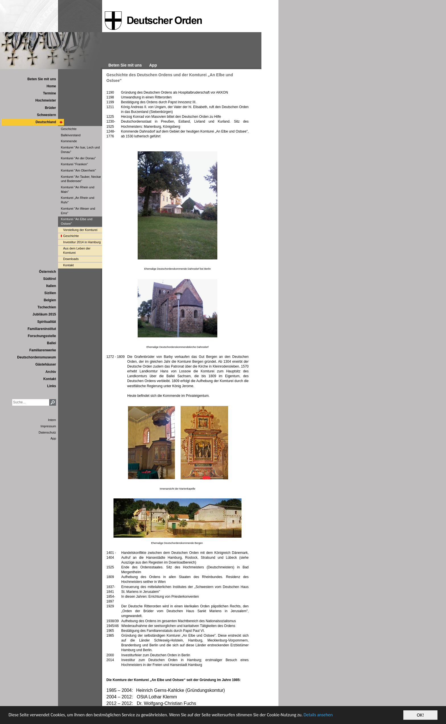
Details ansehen (339, 715)
